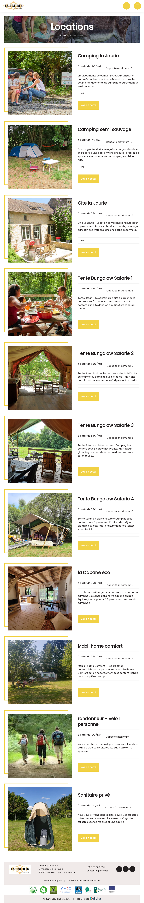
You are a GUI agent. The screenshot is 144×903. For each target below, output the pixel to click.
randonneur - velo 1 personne (99, 721)
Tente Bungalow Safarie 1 (105, 278)
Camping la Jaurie (98, 56)
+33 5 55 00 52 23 (94, 867)
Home (62, 35)
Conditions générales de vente (83, 880)
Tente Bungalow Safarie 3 (106, 425)
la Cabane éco (94, 573)
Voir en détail (88, 105)
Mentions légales (53, 880)
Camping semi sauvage (104, 130)
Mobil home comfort (100, 646)
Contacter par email (95, 870)
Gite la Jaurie (92, 203)
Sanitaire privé (94, 795)
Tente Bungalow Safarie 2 (105, 353)
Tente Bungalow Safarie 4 (106, 499)
